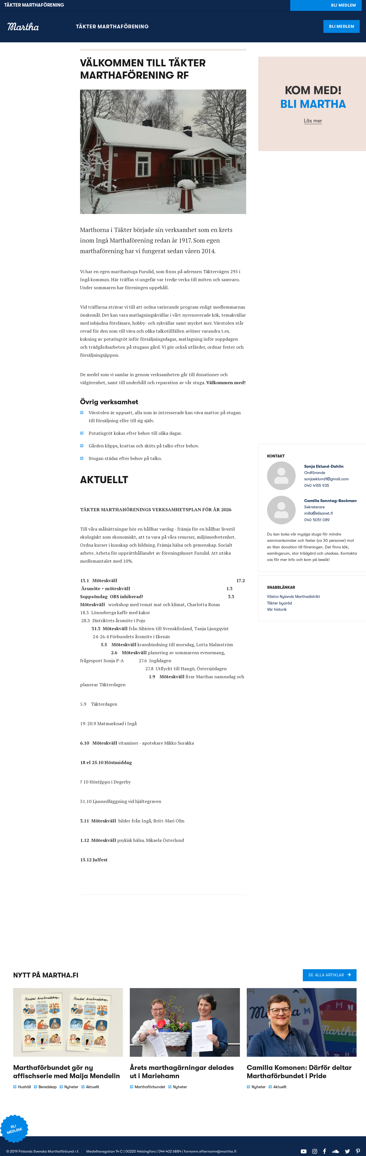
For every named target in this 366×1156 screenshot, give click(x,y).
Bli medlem (341, 15)
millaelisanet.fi (318, 502)
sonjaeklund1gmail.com (326, 468)
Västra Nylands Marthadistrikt (293, 585)
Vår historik (277, 598)
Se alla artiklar (326, 964)
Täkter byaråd (279, 592)
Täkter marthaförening (112, 16)
